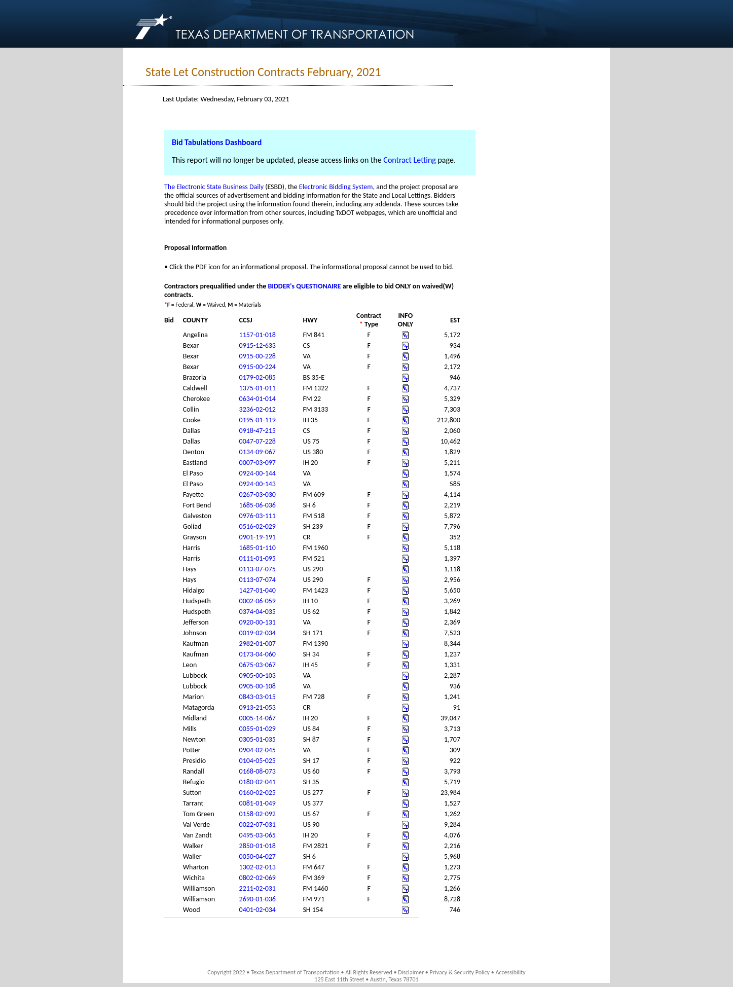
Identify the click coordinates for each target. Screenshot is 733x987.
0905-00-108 (257, 686)
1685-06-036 (257, 505)
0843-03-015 (257, 696)
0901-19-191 (257, 537)
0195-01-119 (257, 420)
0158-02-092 (257, 814)
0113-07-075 (257, 569)
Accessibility (510, 972)
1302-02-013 (257, 867)
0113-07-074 (257, 579)
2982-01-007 (257, 643)
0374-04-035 (257, 611)
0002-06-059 (257, 601)
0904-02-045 (257, 750)
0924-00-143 (257, 484)
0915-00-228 (257, 356)
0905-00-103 (257, 675)
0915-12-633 (257, 345)
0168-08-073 (257, 771)
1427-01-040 (257, 590)
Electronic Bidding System (336, 186)
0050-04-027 (257, 856)
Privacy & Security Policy (460, 972)
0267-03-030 (257, 494)
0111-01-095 (257, 558)
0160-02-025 (257, 792)
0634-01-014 (257, 398)
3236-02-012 (257, 409)
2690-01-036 (257, 899)
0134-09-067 (257, 452)
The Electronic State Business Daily (214, 186)
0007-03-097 (257, 462)
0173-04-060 (257, 654)
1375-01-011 (257, 388)
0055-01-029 (257, 728)
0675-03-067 (257, 665)
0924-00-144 (257, 473)
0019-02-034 (257, 633)
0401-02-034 (257, 909)
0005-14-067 (257, 718)
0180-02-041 (257, 782)
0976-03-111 (257, 515)
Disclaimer (411, 972)
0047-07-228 (257, 441)
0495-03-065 (257, 835)
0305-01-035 (257, 739)
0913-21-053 (257, 707)
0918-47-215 (257, 430)
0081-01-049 (257, 803)
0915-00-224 (257, 366)
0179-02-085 (257, 377)
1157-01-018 (257, 335)
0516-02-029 (257, 526)
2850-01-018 (257, 846)
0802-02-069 (257, 877)
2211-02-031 (257, 888)
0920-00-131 (257, 622)
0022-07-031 (257, 824)
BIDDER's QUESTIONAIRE (304, 286)
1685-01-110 (257, 547)
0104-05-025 (257, 760)
